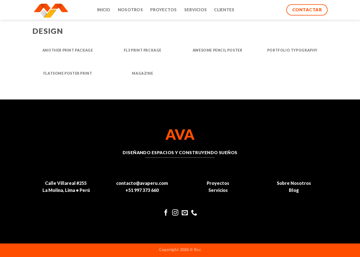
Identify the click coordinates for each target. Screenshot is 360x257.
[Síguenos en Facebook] (166, 213)
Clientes (224, 9)
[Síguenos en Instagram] (175, 213)
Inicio (104, 9)
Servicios (195, 9)
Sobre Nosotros (294, 183)
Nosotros (130, 9)
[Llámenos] (194, 213)
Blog (294, 190)
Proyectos (163, 9)
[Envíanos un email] (185, 213)
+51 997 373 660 (142, 190)
